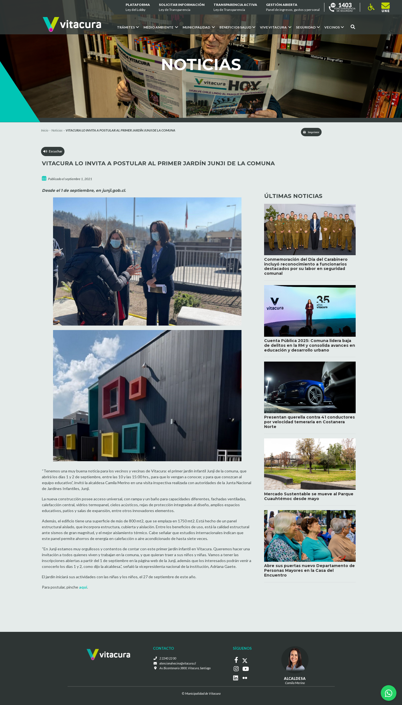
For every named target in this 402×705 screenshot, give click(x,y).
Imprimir (307, 132)
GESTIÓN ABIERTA (293, 7)
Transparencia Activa (235, 7)
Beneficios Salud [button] (237, 27)
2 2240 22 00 (166, 659)
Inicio (44, 130)
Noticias (57, 130)
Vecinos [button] (334, 27)
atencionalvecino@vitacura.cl (176, 664)
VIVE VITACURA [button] (275, 27)
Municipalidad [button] (199, 27)
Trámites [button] (128, 27)
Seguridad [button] (308, 27)
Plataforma (138, 7)
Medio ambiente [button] (160, 27)
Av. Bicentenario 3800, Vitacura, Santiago (184, 669)
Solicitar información (182, 7)
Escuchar (53, 153)
